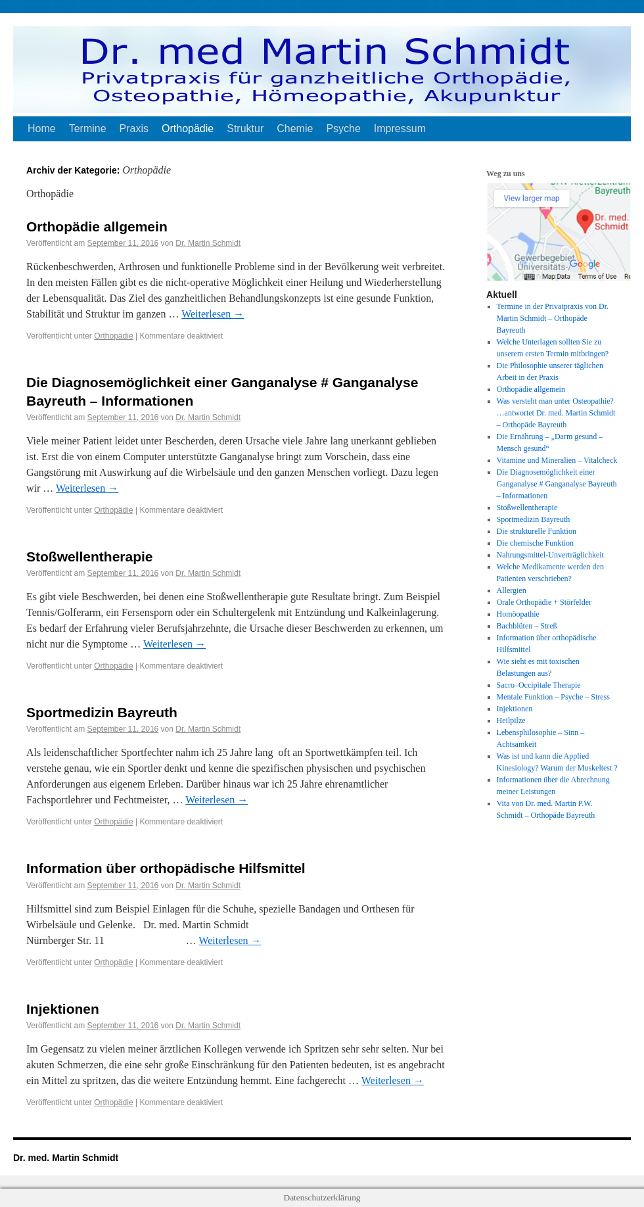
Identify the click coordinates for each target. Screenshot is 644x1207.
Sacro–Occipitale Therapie (539, 685)
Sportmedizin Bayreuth (101, 712)
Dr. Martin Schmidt (208, 243)
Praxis (134, 128)
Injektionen (62, 1008)
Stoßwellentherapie (89, 556)
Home (42, 128)
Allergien (511, 590)
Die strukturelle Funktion (536, 531)
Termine (87, 128)
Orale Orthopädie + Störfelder (544, 602)
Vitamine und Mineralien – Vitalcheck (557, 460)
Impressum (400, 128)
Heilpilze (511, 720)
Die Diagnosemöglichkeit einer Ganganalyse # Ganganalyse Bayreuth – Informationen (557, 483)
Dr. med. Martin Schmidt (65, 1157)
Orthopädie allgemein (97, 226)
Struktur (245, 128)
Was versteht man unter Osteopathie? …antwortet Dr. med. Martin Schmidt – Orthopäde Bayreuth (556, 412)
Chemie (295, 128)
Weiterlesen (212, 314)
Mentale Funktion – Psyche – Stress (553, 696)
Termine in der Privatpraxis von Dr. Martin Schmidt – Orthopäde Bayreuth (553, 318)
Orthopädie (188, 128)
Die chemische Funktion (535, 543)
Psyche (343, 128)
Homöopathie (518, 614)
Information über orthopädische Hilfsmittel (166, 868)
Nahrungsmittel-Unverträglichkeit (550, 554)
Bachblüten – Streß (527, 625)
